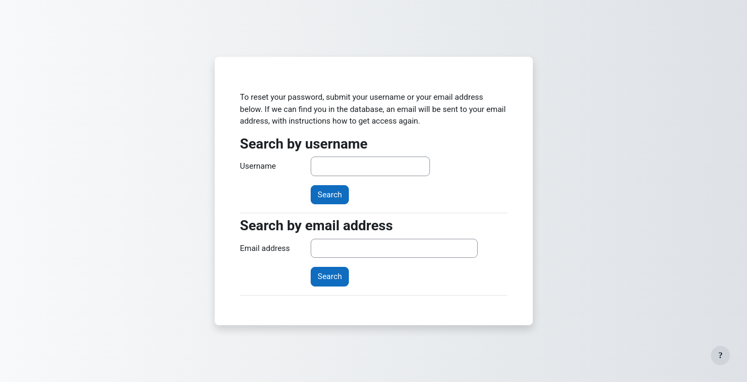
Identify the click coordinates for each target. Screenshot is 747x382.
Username (258, 166)
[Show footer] (720, 355)
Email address (265, 248)
